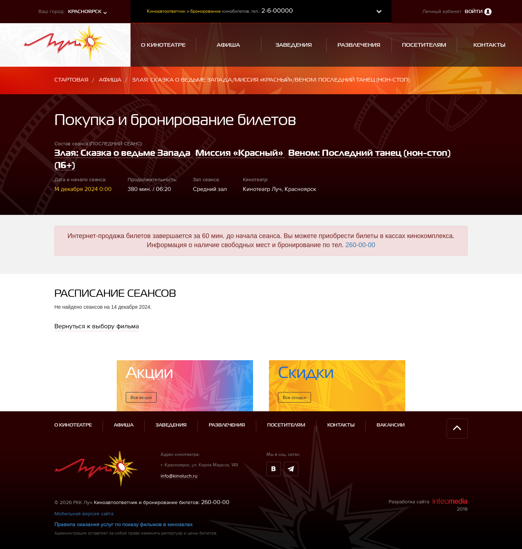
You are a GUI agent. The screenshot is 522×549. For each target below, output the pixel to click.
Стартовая (71, 80)
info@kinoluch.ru (179, 475)
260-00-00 (360, 245)
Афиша (110, 80)
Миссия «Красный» (240, 153)
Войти (473, 11)
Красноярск (85, 11)
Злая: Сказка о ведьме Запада (123, 153)
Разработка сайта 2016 (428, 505)
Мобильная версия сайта (83, 513)
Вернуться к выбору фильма (96, 326)
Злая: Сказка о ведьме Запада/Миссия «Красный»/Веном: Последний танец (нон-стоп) (271, 80)
